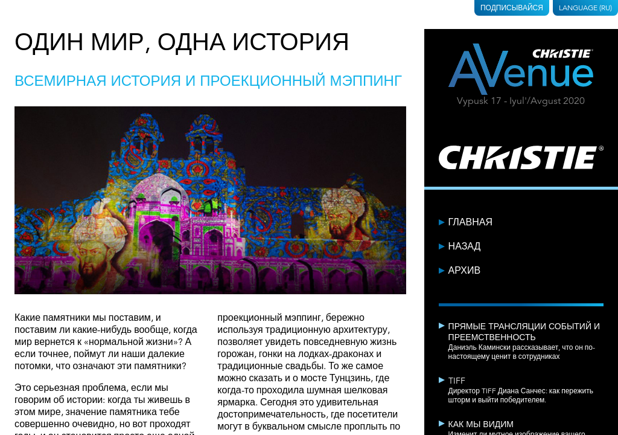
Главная (470, 222)
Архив (464, 271)
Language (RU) (585, 7)
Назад (464, 246)
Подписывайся (511, 7)
